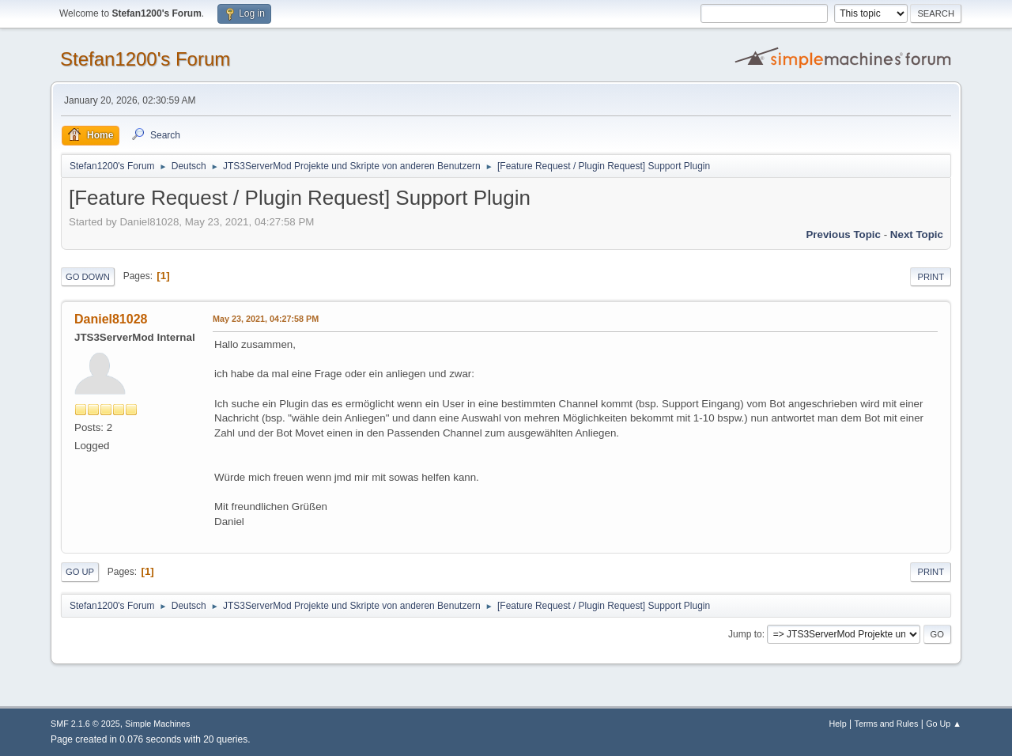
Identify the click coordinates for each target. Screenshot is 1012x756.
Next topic (916, 234)
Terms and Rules (887, 723)
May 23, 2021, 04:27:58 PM (266, 318)
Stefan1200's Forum (145, 59)
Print (930, 277)
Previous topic (843, 234)
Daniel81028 (110, 319)
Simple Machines (157, 723)
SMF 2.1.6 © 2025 (85, 723)
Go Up (80, 571)
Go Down (88, 277)
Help (838, 723)
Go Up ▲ (943, 723)
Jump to (745, 634)
